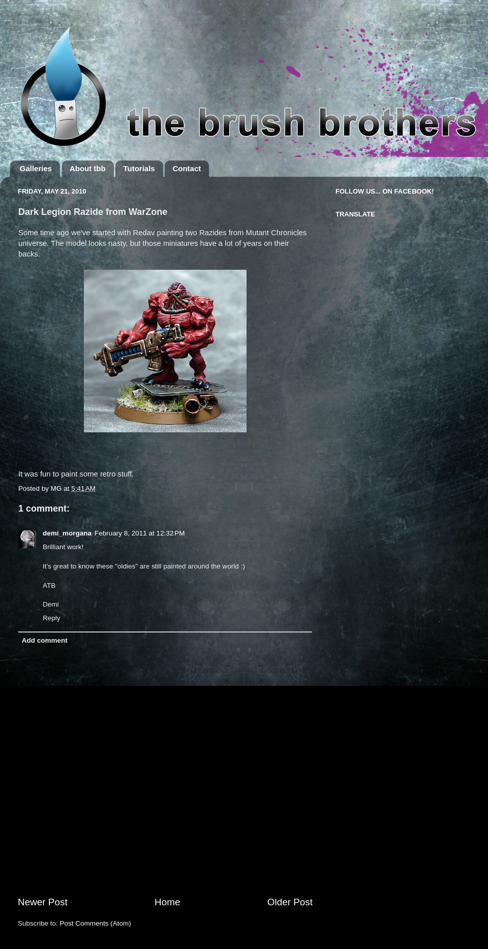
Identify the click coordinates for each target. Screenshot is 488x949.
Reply (51, 618)
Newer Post (43, 902)
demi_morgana (67, 533)
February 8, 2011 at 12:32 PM (140, 533)
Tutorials (139, 168)
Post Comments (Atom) (95, 923)
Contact (186, 168)
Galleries (36, 168)
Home (167, 902)
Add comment (45, 640)
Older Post (290, 902)
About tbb (88, 168)
